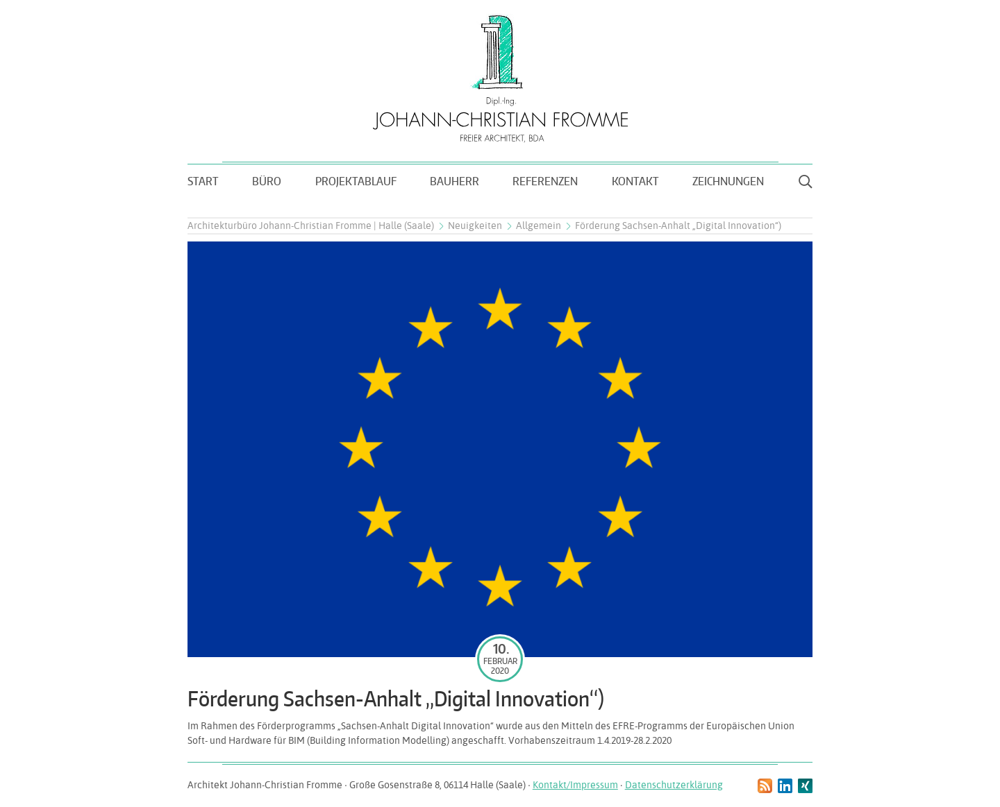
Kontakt (635, 181)
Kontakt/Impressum (575, 784)
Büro (266, 181)
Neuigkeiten (475, 225)
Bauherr (454, 181)
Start (203, 181)
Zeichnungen (728, 181)
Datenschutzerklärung (674, 784)
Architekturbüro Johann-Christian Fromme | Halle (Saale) (311, 225)
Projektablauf (356, 181)
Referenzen (545, 181)
